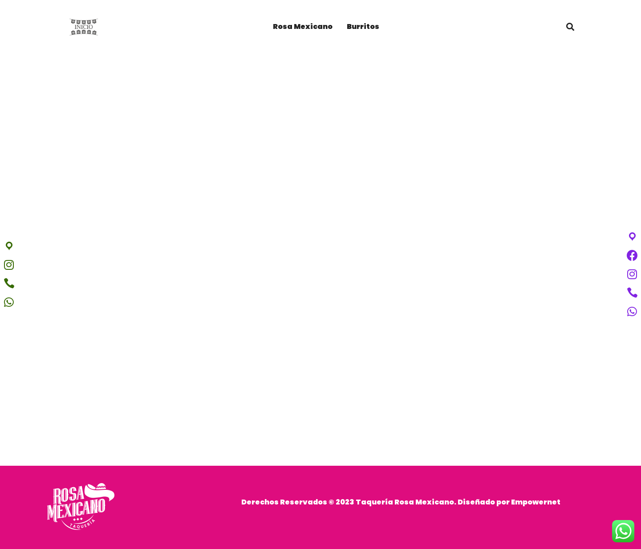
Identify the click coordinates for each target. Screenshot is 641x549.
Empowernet (535, 502)
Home (283, 325)
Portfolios (320, 325)
